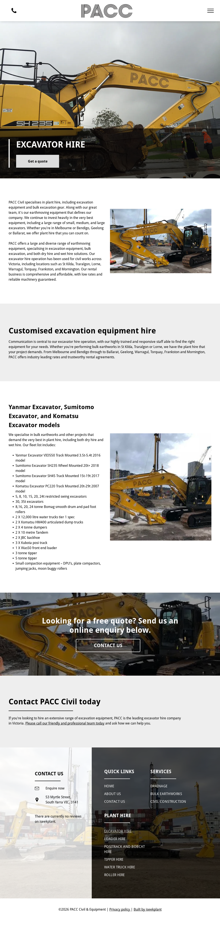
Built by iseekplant (148, 909)
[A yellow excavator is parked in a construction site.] (160, 241)
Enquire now (55, 788)
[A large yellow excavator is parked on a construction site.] (160, 487)
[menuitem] (124, 786)
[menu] (210, 10)
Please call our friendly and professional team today (64, 723)
